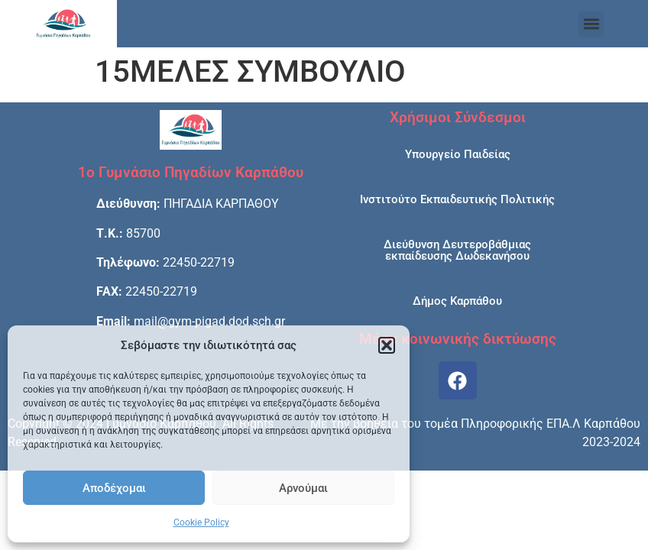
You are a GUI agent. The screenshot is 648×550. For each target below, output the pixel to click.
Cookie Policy (201, 522)
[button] (386, 345)
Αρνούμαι (303, 488)
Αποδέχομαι (114, 488)
